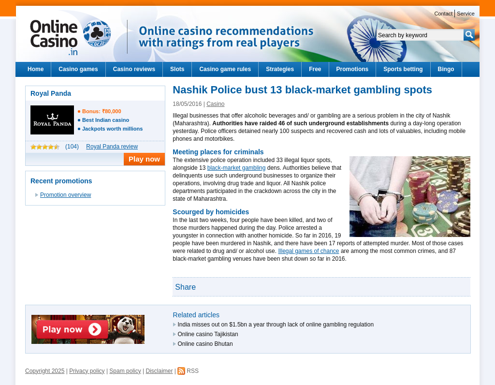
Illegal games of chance (308, 251)
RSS (188, 371)
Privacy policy (86, 371)
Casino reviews (134, 69)
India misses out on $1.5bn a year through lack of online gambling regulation (276, 324)
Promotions (352, 69)
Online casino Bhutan (205, 344)
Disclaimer (159, 371)
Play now (144, 159)
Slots (177, 69)
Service (466, 13)
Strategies (280, 69)
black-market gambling (236, 167)
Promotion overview (65, 195)
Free (315, 69)
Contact (443, 13)
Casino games (78, 69)
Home (36, 69)
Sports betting (402, 69)
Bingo (446, 69)
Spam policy (125, 371)
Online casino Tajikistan (208, 334)
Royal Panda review (112, 146)
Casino (215, 104)
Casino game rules (225, 69)
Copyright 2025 (44, 371)
